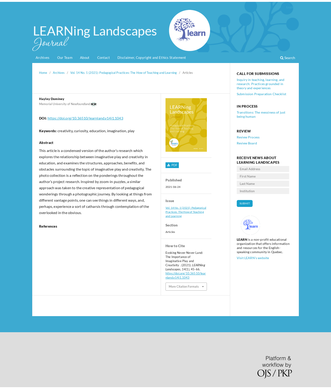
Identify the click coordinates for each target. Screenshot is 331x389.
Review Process (248, 137)
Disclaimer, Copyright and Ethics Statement (151, 57)
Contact (103, 57)
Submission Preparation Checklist (261, 94)
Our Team (64, 57)
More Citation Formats (184, 286)
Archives (42, 57)
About (85, 57)
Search (287, 57)
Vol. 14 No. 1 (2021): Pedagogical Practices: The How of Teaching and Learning (123, 72)
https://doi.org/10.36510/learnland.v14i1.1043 (85, 118)
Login (290, 7)
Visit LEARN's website (253, 258)
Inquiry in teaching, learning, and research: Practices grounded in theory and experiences (260, 84)
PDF (174, 165)
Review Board (247, 143)
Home (43, 72)
